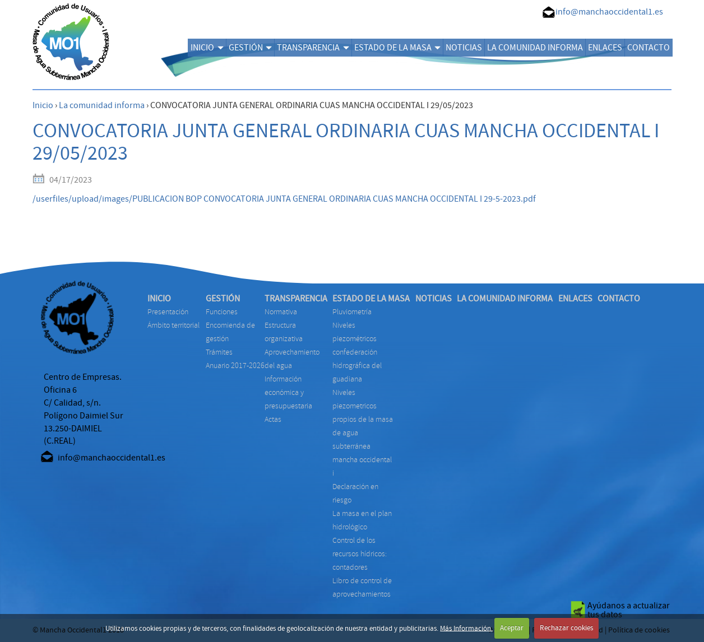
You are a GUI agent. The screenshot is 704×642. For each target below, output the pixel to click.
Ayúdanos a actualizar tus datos (628, 610)
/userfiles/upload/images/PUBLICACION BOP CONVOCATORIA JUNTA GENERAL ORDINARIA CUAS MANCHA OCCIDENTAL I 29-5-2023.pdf (284, 198)
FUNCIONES (222, 312)
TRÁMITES (219, 352)
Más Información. (466, 628)
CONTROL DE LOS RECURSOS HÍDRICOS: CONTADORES (359, 554)
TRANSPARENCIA (313, 47)
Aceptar (512, 628)
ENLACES (605, 47)
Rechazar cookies (566, 628)
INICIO (207, 47)
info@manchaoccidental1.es (609, 11)
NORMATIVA (281, 312)
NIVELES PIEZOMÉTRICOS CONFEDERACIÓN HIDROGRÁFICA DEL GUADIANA (357, 352)
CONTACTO (648, 47)
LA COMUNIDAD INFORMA (535, 47)
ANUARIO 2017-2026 (235, 365)
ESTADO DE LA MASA (397, 47)
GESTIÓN (250, 47)
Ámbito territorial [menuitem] (173, 325)
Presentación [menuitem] (167, 312)
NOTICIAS (464, 47)
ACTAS (273, 419)
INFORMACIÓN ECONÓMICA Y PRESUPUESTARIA (288, 392)
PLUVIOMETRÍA (352, 312)
